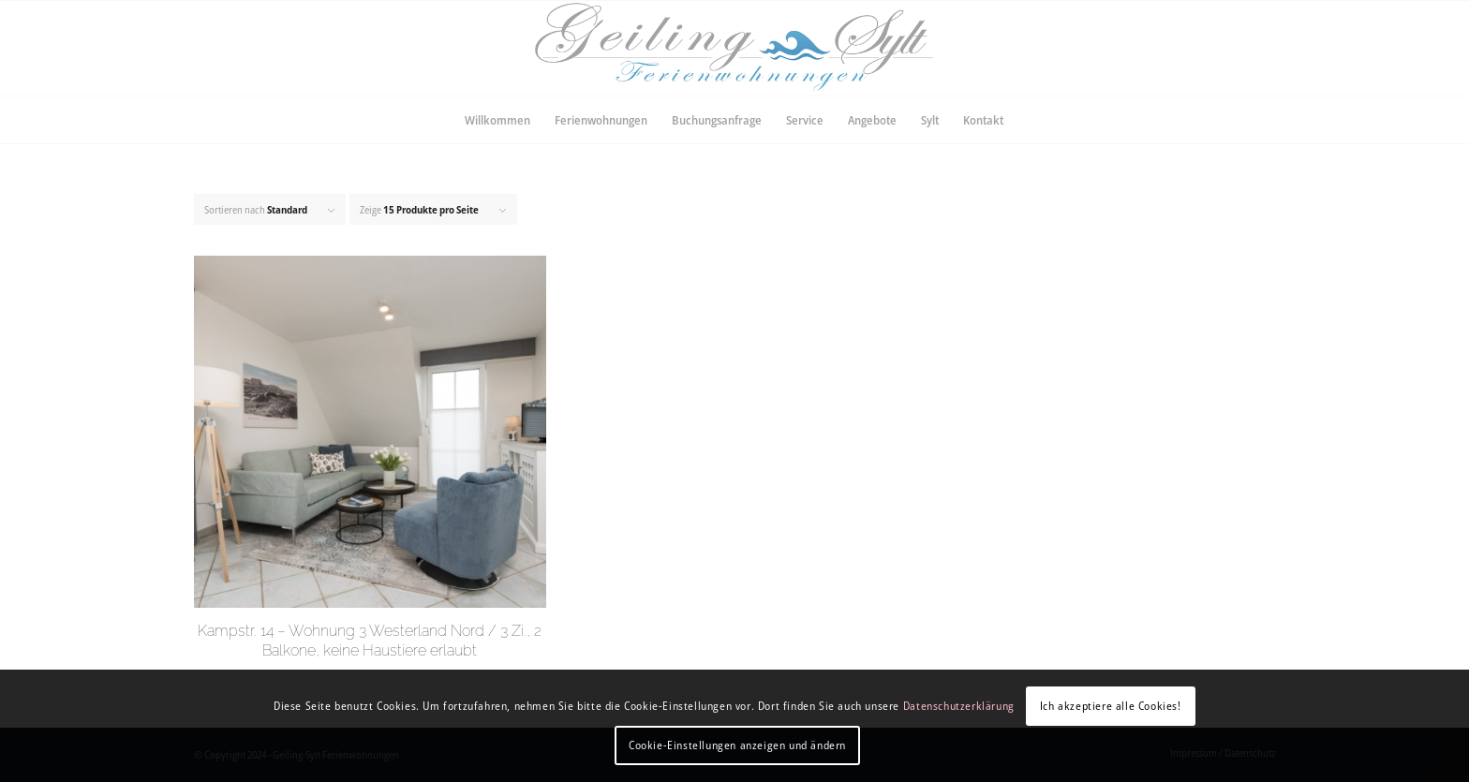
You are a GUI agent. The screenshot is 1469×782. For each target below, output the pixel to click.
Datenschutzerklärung (959, 706)
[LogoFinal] (734, 48)
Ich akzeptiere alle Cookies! (1110, 706)
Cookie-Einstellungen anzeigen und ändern (737, 745)
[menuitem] (497, 119)
